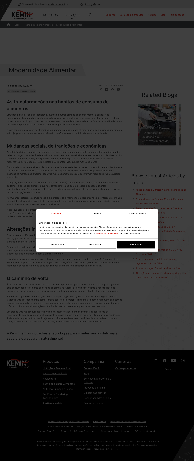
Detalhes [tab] (97, 213)
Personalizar (97, 244)
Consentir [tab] (56, 213)
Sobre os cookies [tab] (137, 213)
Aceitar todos (136, 244)
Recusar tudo (57, 244)
